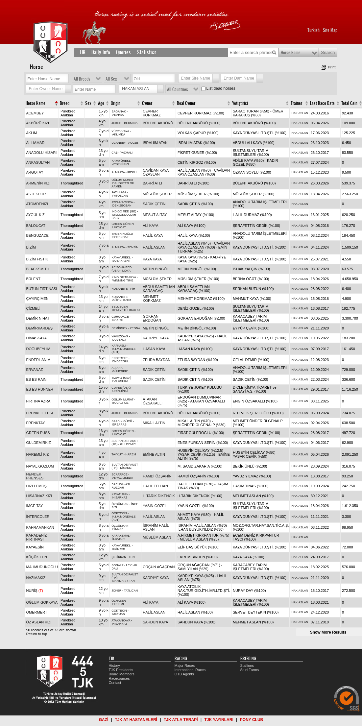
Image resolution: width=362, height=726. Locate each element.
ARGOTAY (34, 172)
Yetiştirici (240, 103)
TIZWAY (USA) (121, 377)
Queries (123, 52)
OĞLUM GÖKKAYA (42, 602)
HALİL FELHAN (155, 486)
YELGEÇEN (119, 306)
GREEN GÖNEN (122, 224)
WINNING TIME (122, 280)
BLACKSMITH (37, 269)
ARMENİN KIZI (38, 183)
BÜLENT (33, 279)
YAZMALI (126, 152)
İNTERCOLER (38, 517)
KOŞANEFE (119, 288)
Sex (88, 103)
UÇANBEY (118, 142)
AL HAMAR (35, 143)
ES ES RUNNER (40, 389)
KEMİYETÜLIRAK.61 (126, 310)
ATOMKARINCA (122, 202)
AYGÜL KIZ (35, 215)
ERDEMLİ (119, 604)
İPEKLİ (131, 172)
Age (101, 103)
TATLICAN (131, 590)
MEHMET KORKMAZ (151, 298)
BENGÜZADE (37, 235)
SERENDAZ (120, 237)
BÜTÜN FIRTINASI (41, 289)
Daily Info (100, 52)
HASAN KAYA (154, 349)
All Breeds (82, 79)
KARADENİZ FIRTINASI (36, 537)
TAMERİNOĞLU (122, 233)
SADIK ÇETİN (154, 204)
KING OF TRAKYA (123, 277)
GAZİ (104, 719)
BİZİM (31, 247)
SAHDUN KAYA (155, 622)
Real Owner (186, 103)
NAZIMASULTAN (123, 581)
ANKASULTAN (38, 162)
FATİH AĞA (118, 192)
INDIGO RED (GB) (123, 211)
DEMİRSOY (119, 328)
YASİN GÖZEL (155, 506)
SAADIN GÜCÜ (121, 421)
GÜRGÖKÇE (120, 316)
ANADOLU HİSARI (41, 153)
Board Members (121, 674)
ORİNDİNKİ (120, 391)
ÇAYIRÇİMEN (37, 299)
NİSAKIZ (126, 468)
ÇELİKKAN (118, 557)
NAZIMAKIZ (36, 578)
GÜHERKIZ (120, 371)
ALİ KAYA (150, 226)
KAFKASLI (118, 345)
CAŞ (114, 152)
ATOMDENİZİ (37, 204)
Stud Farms (249, 670)
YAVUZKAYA (119, 336)
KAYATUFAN (120, 494)
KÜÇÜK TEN (36, 557)
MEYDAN (118, 614)
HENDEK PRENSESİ (35, 476)
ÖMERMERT (36, 612)
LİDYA (126, 270)
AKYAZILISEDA (122, 477)
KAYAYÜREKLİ (121, 160)
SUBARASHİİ (121, 260)
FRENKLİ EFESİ (39, 413)
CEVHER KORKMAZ (151, 113)
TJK (82, 52)
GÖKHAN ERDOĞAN (152, 318)
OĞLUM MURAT (122, 180)
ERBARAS (119, 424)
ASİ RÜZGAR (120, 486)
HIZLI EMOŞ (36, 486)
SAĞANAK (118, 111)
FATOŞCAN (120, 195)
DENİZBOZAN (122, 205)
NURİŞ (34, 591)
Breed (64, 103)
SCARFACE (119, 474)
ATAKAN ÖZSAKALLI (152, 401)
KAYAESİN (35, 547)
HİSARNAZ (120, 497)
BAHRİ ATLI (152, 183)
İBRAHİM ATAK (155, 143)
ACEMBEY (35, 113)
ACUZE (133, 142)
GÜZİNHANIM (121, 300)
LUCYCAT (119, 227)
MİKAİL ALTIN (154, 423)
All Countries (177, 89)
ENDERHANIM (38, 360)
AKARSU (118, 114)
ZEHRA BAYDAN (156, 360)
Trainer (296, 103)
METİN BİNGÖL (156, 269)
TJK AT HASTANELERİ (136, 719)
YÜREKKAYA (120, 131)
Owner (147, 103)
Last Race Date (322, 103)
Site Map (330, 30)
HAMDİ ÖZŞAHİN (157, 476)
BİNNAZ (117, 529)
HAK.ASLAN (299, 113)
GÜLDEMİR (128, 444)
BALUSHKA (120, 381)
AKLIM (31, 133)
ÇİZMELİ (33, 308)
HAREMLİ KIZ (37, 454)
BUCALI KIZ (120, 402)
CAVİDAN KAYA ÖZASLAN (155, 172)
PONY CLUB (251, 719)
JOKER (116, 123)
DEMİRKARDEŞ (39, 328)
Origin (115, 103)
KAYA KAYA (152, 259)
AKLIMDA (118, 134)
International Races (190, 670)
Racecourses (119, 678)
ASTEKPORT (37, 194)
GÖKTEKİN (119, 513)
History (114, 665)
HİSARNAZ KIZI (39, 496)
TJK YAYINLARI (219, 719)
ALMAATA (118, 172)
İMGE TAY (34, 506)
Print (332, 67)
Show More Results (328, 632)
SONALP (117, 565)
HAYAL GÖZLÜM (40, 466)
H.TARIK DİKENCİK (159, 496)
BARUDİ (117, 484)
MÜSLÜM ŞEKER (157, 194)
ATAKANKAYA (120, 620)
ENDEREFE (119, 358)
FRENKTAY (35, 423)
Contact (115, 683)
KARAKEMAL (120, 535)
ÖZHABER (118, 600)
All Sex (111, 79)
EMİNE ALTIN (154, 454)
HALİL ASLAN (154, 247)
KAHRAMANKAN (40, 527)
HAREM (130, 454)
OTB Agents (184, 674)
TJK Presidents (121, 670)
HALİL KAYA (153, 235)
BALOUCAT (35, 226)
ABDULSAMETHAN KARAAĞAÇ (159, 289)
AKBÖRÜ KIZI (37, 123)
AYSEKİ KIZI (120, 164)
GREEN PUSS (38, 433)
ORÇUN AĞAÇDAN (159, 567)
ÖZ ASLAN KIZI (39, 622)
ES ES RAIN (36, 379)
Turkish (313, 30)
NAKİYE (117, 320)
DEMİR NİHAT (38, 318)
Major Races (185, 665)
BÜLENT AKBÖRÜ (158, 123)
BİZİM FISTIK (37, 259)
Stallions (247, 665)
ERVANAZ (34, 370)
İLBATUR (118, 539)
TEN (132, 557)
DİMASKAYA (36, 338)
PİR (132, 288)
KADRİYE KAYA (156, 338)
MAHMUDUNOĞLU (42, 567)
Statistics (147, 52)
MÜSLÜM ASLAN (157, 537)
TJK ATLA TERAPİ (181, 719)
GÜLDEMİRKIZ (38, 443)
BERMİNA (130, 123)
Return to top (36, 634)
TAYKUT (117, 454)
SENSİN (132, 247)
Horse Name (291, 53)
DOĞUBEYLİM (38, 349)
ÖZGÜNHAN (120, 504)
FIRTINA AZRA (38, 401)
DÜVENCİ (119, 339)
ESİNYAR (118, 548)
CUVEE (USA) (121, 387)
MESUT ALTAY (155, 215)
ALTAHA (116, 368)
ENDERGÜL (120, 361)
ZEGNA (135, 328)
